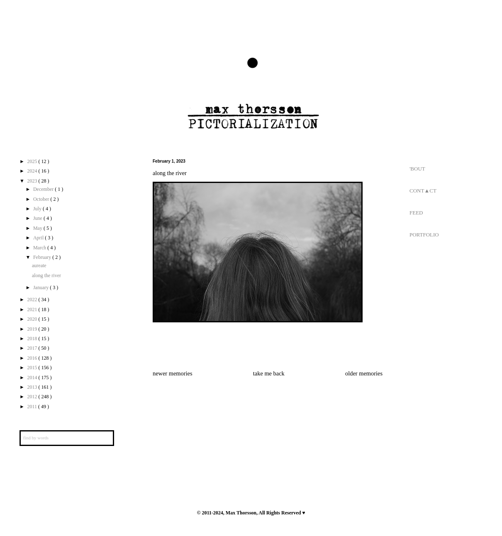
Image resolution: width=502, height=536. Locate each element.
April (39, 238)
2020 (33, 319)
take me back (269, 373)
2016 (33, 358)
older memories (364, 373)
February (42, 257)
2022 (33, 299)
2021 (33, 309)
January (41, 287)
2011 (33, 406)
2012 (33, 397)
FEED (416, 213)
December (44, 189)
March (40, 248)
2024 (33, 171)
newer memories (173, 373)
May (38, 228)
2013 (33, 387)
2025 (33, 161)
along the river (46, 275)
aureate (39, 265)
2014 (33, 377)
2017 (33, 348)
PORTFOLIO (424, 234)
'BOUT (417, 169)
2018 (33, 338)
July (38, 209)
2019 (33, 329)
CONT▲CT (422, 191)
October (42, 199)
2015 (33, 367)
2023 (33, 181)
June (38, 218)
